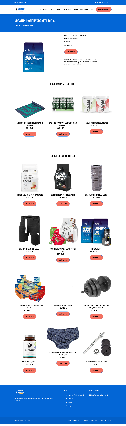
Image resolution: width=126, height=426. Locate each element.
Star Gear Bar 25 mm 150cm (63, 305)
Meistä (70, 402)
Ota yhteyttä (77, 420)
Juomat (18, 25)
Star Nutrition (28, 25)
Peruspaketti (96, 249)
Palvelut (70, 399)
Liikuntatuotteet (87, 9)
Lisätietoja (71, 52)
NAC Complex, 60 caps (29, 362)
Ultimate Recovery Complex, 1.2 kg (63, 195)
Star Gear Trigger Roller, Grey (96, 195)
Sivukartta (107, 420)
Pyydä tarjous (103, 9)
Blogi (76, 9)
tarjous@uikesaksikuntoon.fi (102, 2)
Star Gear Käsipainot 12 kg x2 (96, 362)
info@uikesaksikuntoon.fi (99, 395)
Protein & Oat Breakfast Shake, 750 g (30, 195)
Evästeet (85, 420)
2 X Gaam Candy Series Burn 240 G (96, 123)
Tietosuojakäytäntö (96, 420)
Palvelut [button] (66, 9)
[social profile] (27, 2)
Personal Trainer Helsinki (50, 9)
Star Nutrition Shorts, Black (29, 249)
